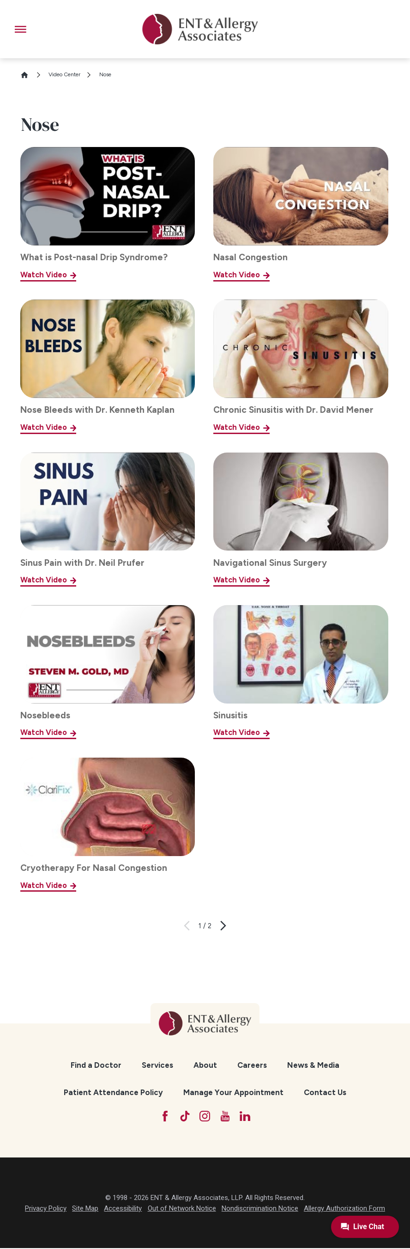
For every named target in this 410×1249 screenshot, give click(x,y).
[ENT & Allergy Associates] (200, 29)
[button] (20, 29)
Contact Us (325, 1092)
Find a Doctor (96, 1065)
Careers (252, 1065)
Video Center (64, 74)
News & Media (313, 1065)
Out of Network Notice (182, 1209)
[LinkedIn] (247, 1116)
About (205, 1065)
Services (157, 1065)
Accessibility (123, 1209)
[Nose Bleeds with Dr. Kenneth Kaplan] (107, 367)
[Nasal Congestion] (300, 214)
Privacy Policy (45, 1209)
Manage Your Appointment (233, 1092)
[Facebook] (163, 1116)
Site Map (85, 1209)
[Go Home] (28, 75)
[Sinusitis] (300, 672)
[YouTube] (226, 1116)
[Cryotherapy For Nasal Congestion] (107, 825)
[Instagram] (205, 1116)
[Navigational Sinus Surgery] (300, 520)
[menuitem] (96, 1065)
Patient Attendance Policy (113, 1092)
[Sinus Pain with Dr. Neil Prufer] (107, 520)
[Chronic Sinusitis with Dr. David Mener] (300, 367)
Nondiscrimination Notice (260, 1209)
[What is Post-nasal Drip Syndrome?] (107, 214)
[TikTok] (184, 1116)
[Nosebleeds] (107, 672)
